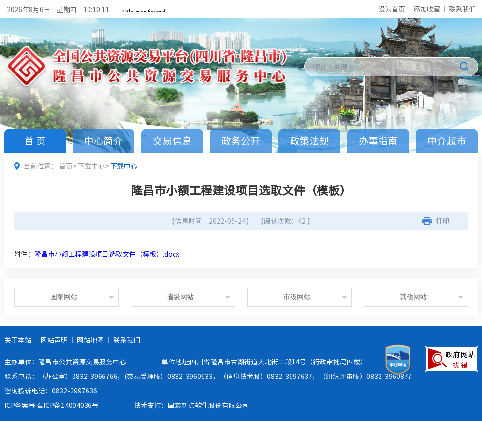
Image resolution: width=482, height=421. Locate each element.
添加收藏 (426, 9)
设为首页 (391, 9)
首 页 (34, 140)
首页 (66, 166)
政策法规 (309, 140)
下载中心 (91, 166)
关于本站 (17, 340)
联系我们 (462, 9)
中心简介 (103, 140)
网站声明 (54, 340)
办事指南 (378, 140)
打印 (442, 221)
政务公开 (240, 140)
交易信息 (172, 140)
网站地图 (90, 340)
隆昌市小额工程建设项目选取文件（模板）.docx (106, 254)
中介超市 (446, 140)
